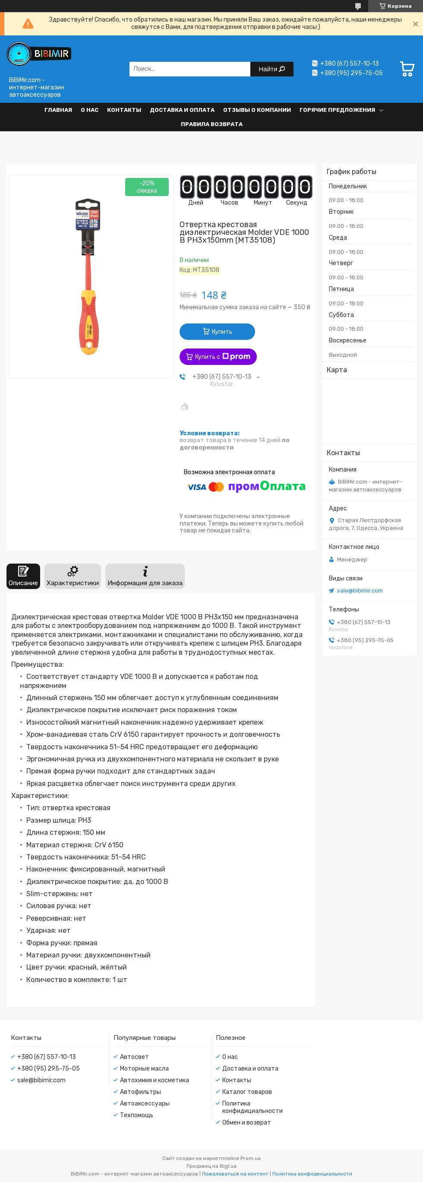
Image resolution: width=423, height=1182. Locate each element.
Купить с (222, 357)
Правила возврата (212, 124)
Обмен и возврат (246, 1122)
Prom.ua (250, 1158)
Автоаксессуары (145, 1103)
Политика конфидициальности (252, 1107)
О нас (89, 110)
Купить (222, 332)
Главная (58, 110)
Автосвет (134, 1057)
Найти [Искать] (269, 69)
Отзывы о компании (257, 110)
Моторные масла (144, 1068)
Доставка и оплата (182, 110)
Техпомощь (136, 1115)
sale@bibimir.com (360, 590)
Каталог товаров (247, 1092)
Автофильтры (140, 1092)
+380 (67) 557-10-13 (46, 1057)
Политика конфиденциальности (312, 1174)
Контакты (124, 110)
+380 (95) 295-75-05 (48, 1068)
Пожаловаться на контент (235, 1174)
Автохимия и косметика (154, 1080)
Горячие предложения (337, 110)
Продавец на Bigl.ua (211, 1166)
